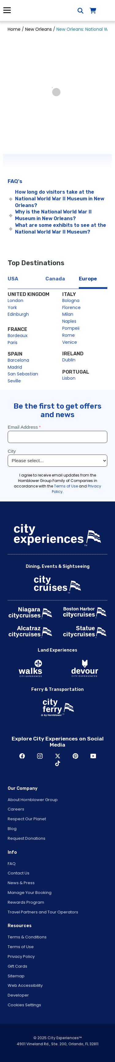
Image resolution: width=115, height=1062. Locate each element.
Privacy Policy (21, 956)
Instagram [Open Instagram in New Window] (40, 756)
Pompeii (70, 328)
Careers (16, 809)
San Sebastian (23, 374)
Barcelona (18, 360)
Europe (88, 279)
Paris (12, 342)
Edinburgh (18, 314)
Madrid (15, 367)
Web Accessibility (25, 985)
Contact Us (18, 873)
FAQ (12, 864)
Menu (7, 10)
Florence (71, 307)
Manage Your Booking (30, 892)
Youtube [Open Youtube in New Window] (93, 756)
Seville (14, 381)
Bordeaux (18, 335)
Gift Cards (17, 966)
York (12, 307)
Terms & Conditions (27, 937)
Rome (68, 335)
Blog (12, 829)
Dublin (68, 360)
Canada (55, 279)
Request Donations (26, 838)
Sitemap (16, 976)
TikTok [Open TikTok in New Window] (57, 763)
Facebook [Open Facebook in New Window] (22, 756)
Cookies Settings (24, 1005)
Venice (69, 342)
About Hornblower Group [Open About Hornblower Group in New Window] (33, 800)
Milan (67, 314)
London (15, 300)
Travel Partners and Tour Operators (43, 912)
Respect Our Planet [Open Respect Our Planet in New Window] (27, 819)
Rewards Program (26, 902)
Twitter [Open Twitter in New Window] (57, 756)
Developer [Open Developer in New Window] (18, 995)
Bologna (70, 300)
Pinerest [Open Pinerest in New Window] (75, 756)
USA (13, 279)
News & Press (21, 883)
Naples (69, 321)
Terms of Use (21, 947)
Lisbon (68, 378)
